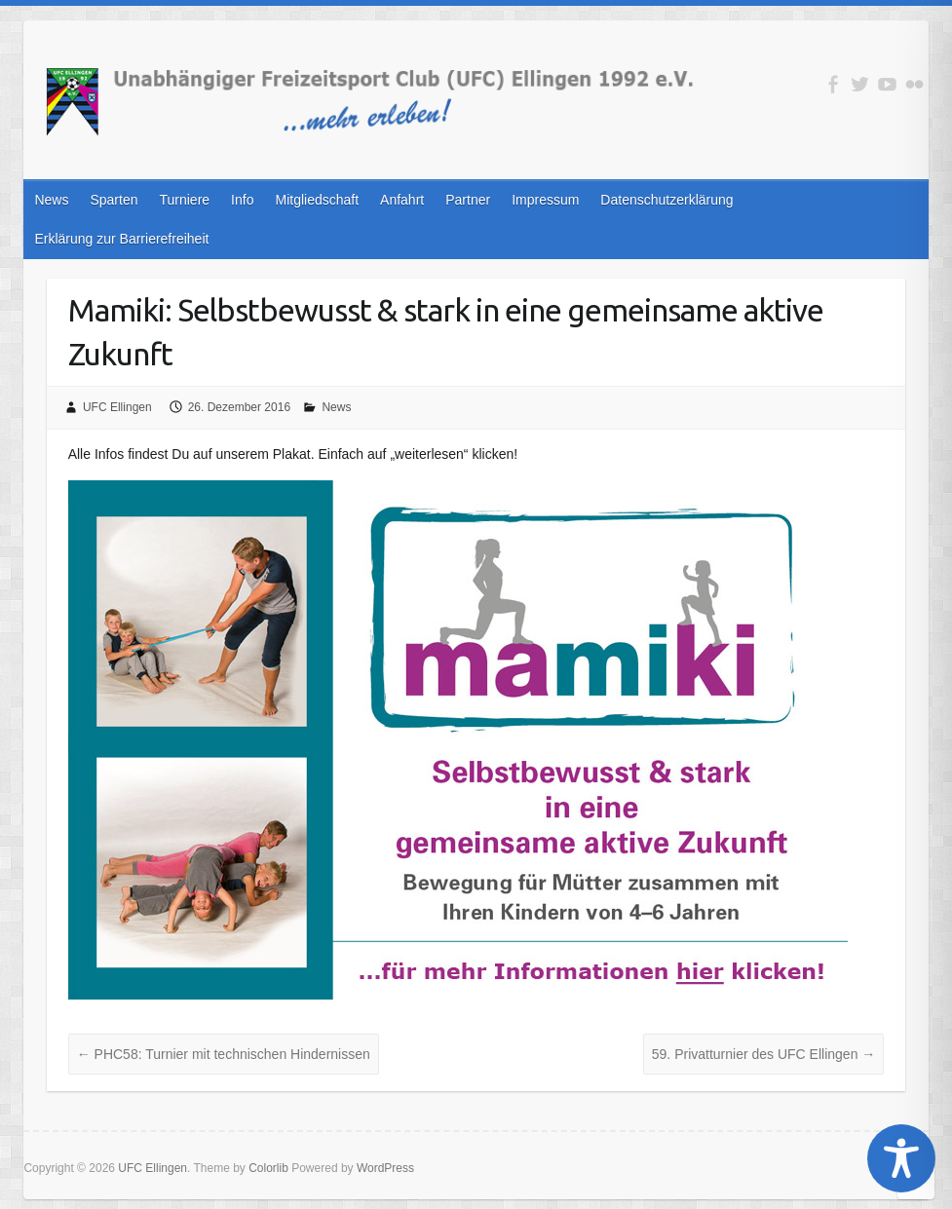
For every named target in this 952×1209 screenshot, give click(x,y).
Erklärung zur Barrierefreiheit (121, 238)
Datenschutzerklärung (666, 200)
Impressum (545, 200)
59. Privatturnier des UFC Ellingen (764, 1054)
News (51, 200)
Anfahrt (402, 200)
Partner (467, 200)
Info (242, 200)
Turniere (184, 200)
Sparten (113, 200)
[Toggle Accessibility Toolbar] (901, 1158)
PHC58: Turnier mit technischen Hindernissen (223, 1054)
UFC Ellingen (117, 407)
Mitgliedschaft (317, 200)
